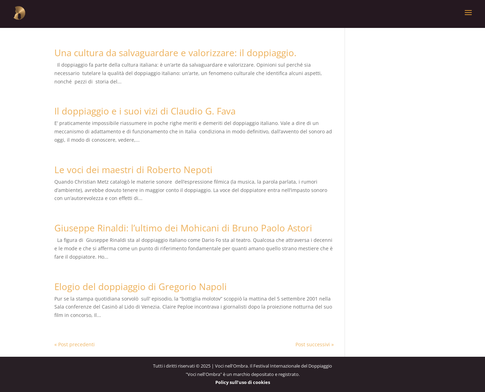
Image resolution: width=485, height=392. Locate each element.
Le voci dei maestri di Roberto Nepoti (133, 169)
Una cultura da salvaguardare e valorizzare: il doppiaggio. (175, 52)
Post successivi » (314, 344)
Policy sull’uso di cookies (242, 382)
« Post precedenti (74, 344)
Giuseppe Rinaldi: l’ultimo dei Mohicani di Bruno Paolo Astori (183, 228)
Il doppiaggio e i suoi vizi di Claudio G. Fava (145, 111)
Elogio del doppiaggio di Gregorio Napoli (140, 286)
